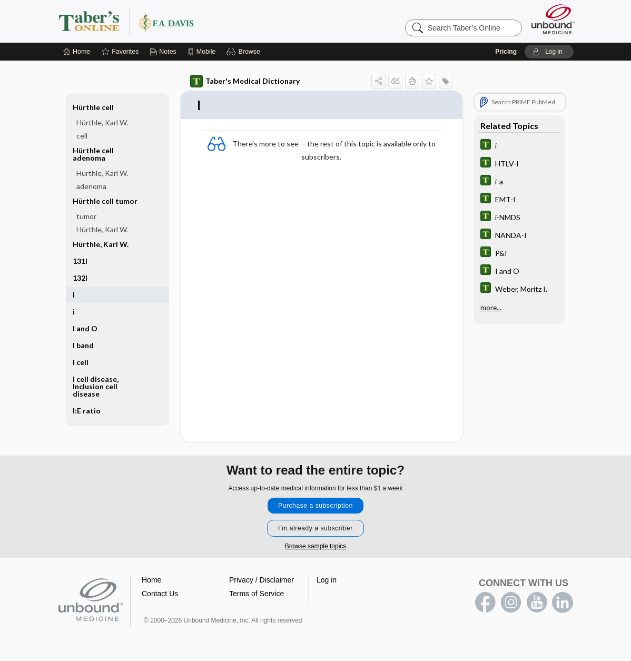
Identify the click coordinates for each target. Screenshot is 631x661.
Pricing (506, 51)
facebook (485, 603)
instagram (510, 603)
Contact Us (160, 594)
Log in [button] (327, 580)
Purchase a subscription (315, 506)
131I (80, 260)
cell (81, 135)
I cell (80, 362)
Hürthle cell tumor (105, 200)
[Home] (76, 52)
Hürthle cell (93, 107)
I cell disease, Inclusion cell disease (96, 386)
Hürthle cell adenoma (93, 154)
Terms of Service (256, 594)
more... (490, 307)
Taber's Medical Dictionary (245, 81)
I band (83, 345)
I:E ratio (87, 410)
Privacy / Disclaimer (261, 580)
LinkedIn (562, 603)
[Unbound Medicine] (553, 19)
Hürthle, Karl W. (102, 122)
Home (151, 580)
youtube (536, 603)
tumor (86, 216)
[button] (244, 52)
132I (80, 277)
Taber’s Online (189, 21)
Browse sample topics (316, 546)
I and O (85, 328)
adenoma (91, 186)
